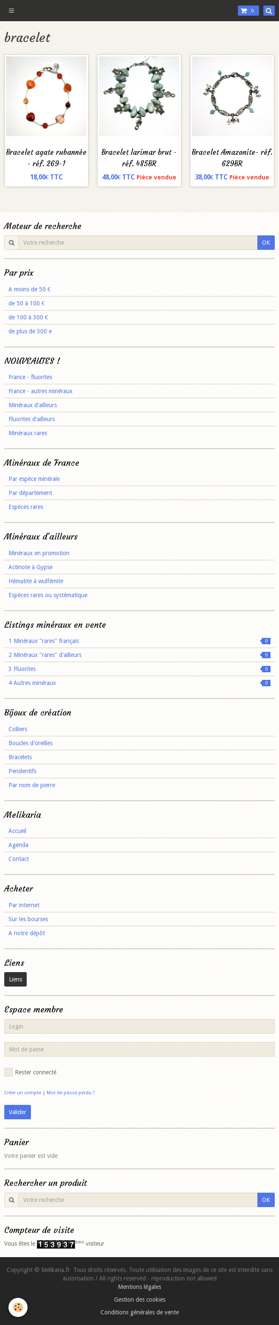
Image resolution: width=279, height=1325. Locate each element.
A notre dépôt (26, 933)
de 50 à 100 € (26, 303)
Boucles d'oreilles (30, 743)
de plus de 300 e (30, 331)
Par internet (23, 905)
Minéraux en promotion (39, 553)
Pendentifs (22, 771)
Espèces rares (25, 506)
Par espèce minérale (34, 478)
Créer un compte (22, 1093)
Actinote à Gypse (30, 567)
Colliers (17, 729)
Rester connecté (30, 1072)
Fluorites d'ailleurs (31, 419)
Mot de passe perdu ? (71, 1093)
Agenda (18, 844)
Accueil (17, 830)
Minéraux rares (27, 433)
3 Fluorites (139, 668)
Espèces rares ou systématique (47, 595)
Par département (30, 492)
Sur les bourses (28, 919)
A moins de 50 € (29, 289)
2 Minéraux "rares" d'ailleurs (139, 654)
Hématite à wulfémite (35, 581)
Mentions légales (139, 1286)
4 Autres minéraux (139, 682)
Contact (18, 858)
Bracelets (20, 757)
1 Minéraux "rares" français (139, 640)
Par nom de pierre (31, 785)
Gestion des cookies (139, 1299)
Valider (17, 1112)
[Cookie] (18, 1307)
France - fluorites (30, 377)
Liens (15, 979)
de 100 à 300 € (28, 317)
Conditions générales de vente (139, 1312)
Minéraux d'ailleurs (32, 405)
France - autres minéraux (40, 391)
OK (266, 242)
